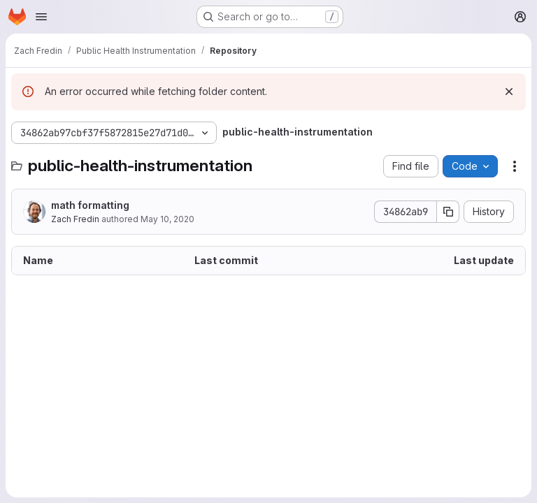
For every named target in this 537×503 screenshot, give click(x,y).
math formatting (90, 205)
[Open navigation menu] (41, 17)
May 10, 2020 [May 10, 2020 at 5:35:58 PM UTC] (167, 219)
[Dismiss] (509, 91)
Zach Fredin (75, 219)
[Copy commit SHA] (448, 212)
